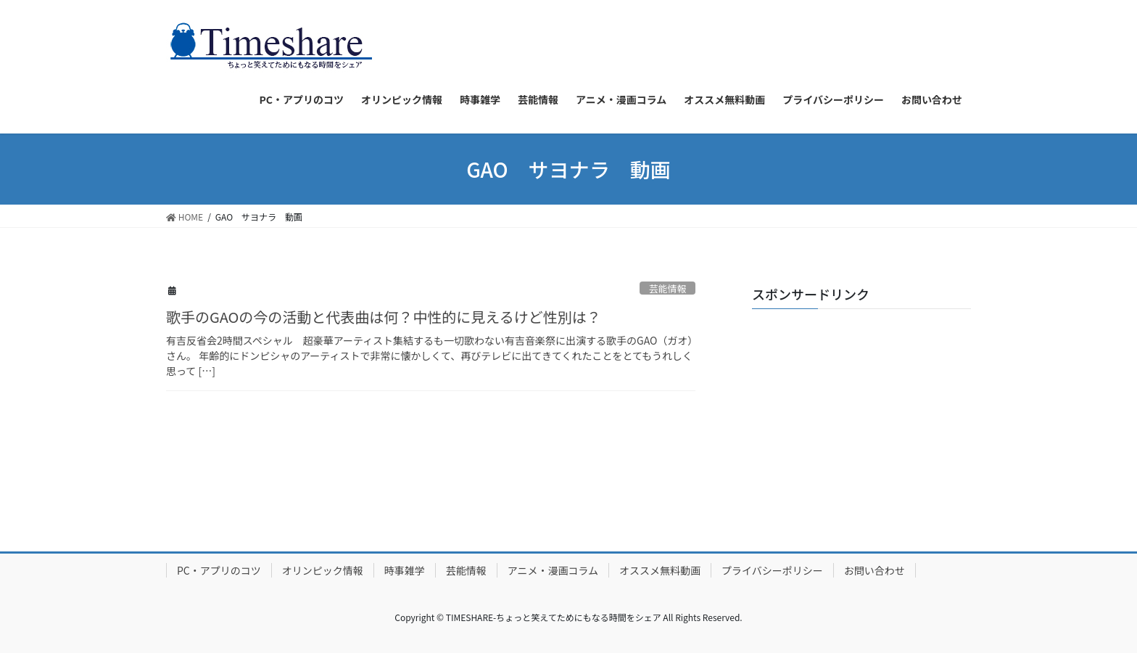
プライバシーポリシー (772, 570)
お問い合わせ (874, 570)
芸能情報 (667, 288)
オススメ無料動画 (659, 570)
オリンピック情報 (322, 570)
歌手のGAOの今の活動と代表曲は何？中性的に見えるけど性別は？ (383, 316)
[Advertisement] (861, 410)
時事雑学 (404, 570)
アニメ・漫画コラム (553, 570)
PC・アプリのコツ (219, 570)
